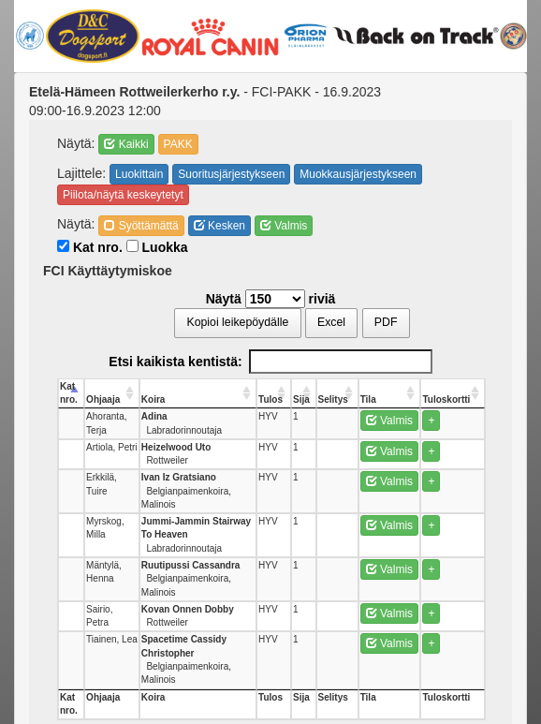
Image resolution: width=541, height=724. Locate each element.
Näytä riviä (271, 298)
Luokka (157, 247)
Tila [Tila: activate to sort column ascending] (368, 399)
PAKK (178, 144)
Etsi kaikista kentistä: (270, 361)
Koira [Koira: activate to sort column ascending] (153, 399)
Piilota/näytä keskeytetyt (123, 194)
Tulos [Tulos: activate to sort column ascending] (270, 399)
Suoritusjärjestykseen (231, 174)
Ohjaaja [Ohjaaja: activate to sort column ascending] (103, 399)
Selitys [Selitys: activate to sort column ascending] (333, 399)
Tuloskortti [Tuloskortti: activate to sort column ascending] (446, 399)
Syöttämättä (141, 225)
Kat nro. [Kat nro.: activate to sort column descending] (69, 393)
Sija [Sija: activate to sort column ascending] (301, 399)
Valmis (283, 225)
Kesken (219, 225)
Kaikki (126, 144)
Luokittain (139, 174)
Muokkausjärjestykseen (358, 174)
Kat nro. (90, 247)
